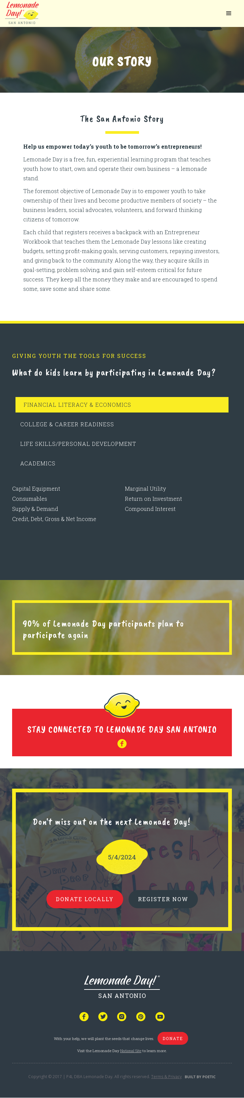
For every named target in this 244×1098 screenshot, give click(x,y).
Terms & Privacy (166, 1076)
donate (173, 1038)
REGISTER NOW (163, 899)
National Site (130, 1050)
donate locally (85, 899)
